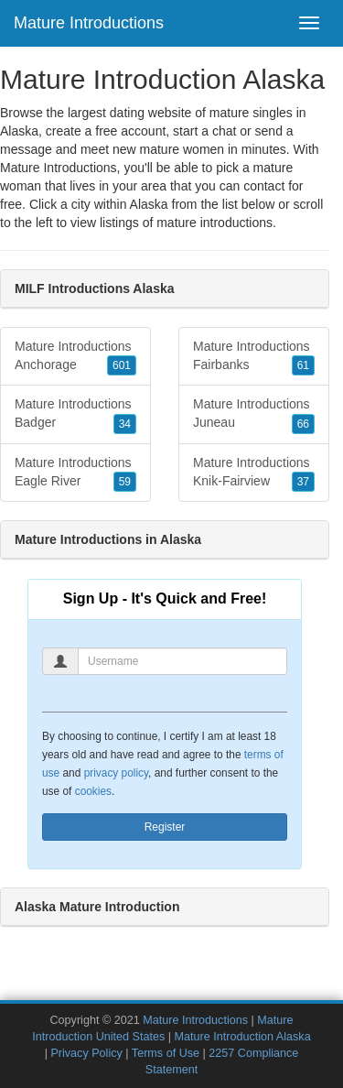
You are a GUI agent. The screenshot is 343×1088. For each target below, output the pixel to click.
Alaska (149, 204)
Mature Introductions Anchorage (75, 357)
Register (165, 827)
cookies (93, 791)
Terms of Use (165, 1053)
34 (125, 424)
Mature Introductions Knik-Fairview (254, 473)
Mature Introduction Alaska (243, 1036)
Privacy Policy (86, 1053)
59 (125, 481)
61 (303, 365)
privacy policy (116, 773)
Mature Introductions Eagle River (75, 473)
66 (303, 424)
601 (122, 365)
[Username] (182, 661)
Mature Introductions (89, 23)
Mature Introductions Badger (75, 415)
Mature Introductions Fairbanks (254, 357)
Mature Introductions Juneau (254, 415)
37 (303, 481)
